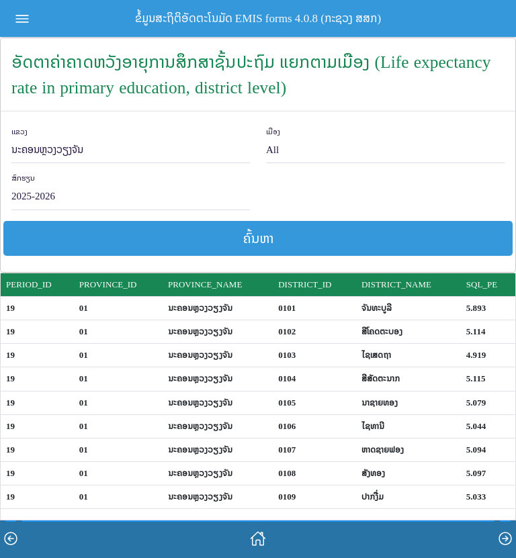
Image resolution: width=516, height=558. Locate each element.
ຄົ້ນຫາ (258, 238)
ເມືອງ (273, 132)
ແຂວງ (19, 132)
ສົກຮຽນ (23, 178)
